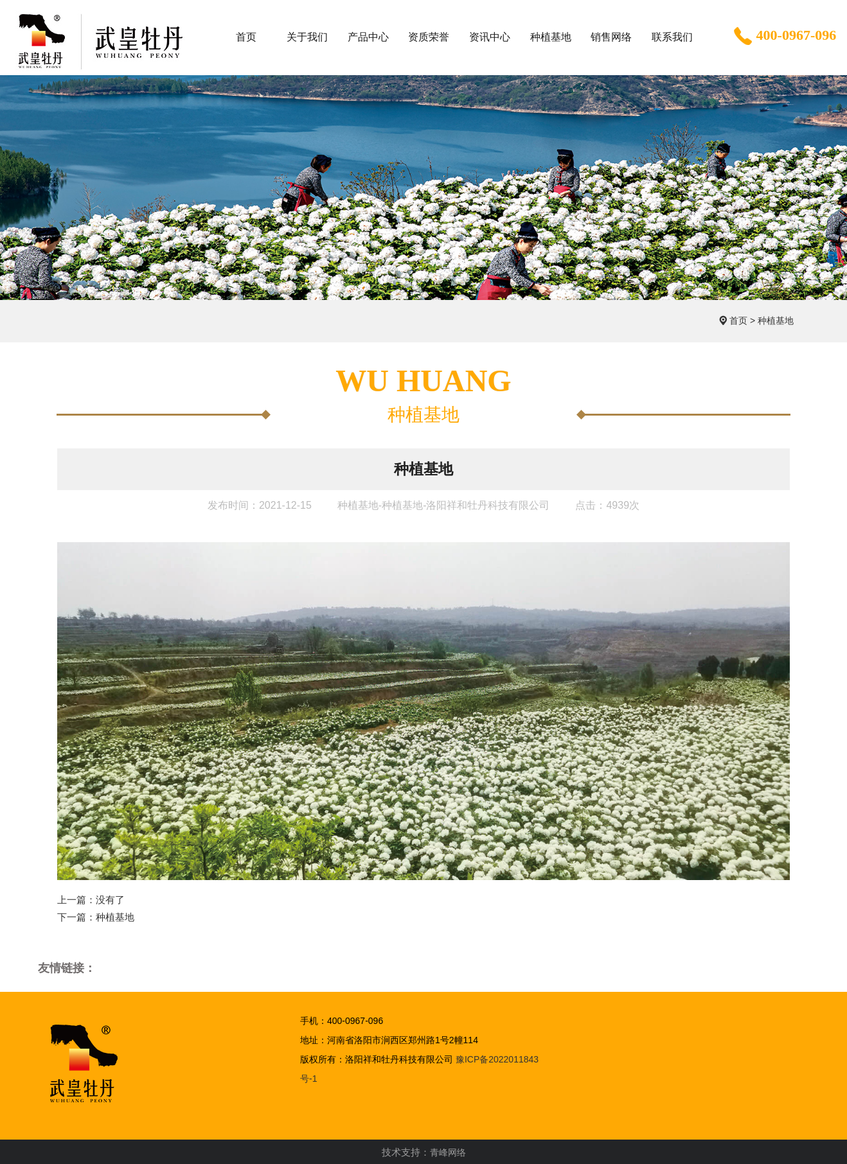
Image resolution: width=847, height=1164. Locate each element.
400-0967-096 (784, 37)
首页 (738, 320)
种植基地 (776, 320)
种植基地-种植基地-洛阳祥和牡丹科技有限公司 (443, 505)
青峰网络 (448, 1152)
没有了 (110, 899)
